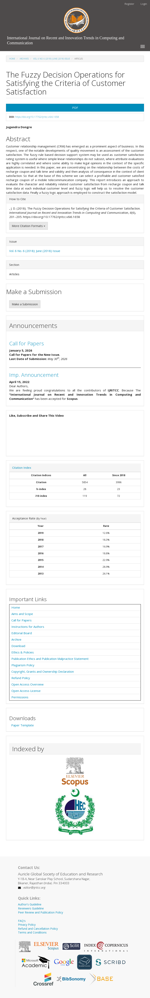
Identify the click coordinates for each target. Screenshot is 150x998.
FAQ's (22, 921)
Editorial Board (21, 633)
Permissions (19, 697)
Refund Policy (20, 678)
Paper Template (22, 725)
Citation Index (21, 468)
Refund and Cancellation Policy (38, 928)
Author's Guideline (29, 904)
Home (12, 58)
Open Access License (26, 691)
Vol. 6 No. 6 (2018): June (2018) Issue (51, 58)
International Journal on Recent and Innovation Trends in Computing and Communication (65, 39)
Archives (24, 58)
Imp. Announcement (34, 374)
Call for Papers (26, 343)
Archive (16, 639)
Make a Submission (25, 304)
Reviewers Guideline (31, 908)
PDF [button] (75, 108)
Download (18, 646)
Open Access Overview (27, 684)
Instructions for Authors (27, 627)
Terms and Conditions (32, 932)
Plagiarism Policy (22, 665)
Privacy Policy (27, 924)
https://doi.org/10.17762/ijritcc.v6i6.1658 (37, 117)
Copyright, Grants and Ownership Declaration (42, 671)
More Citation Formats (28, 226)
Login (144, 4)
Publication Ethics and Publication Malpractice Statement (50, 659)
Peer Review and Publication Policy (40, 912)
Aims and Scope (22, 614)
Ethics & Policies (22, 652)
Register (129, 4)
